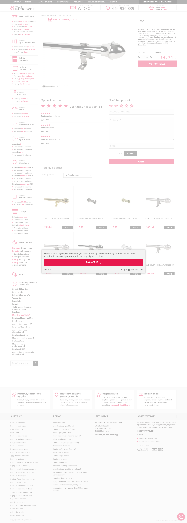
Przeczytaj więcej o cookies (90, 256)
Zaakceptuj (93, 262)
